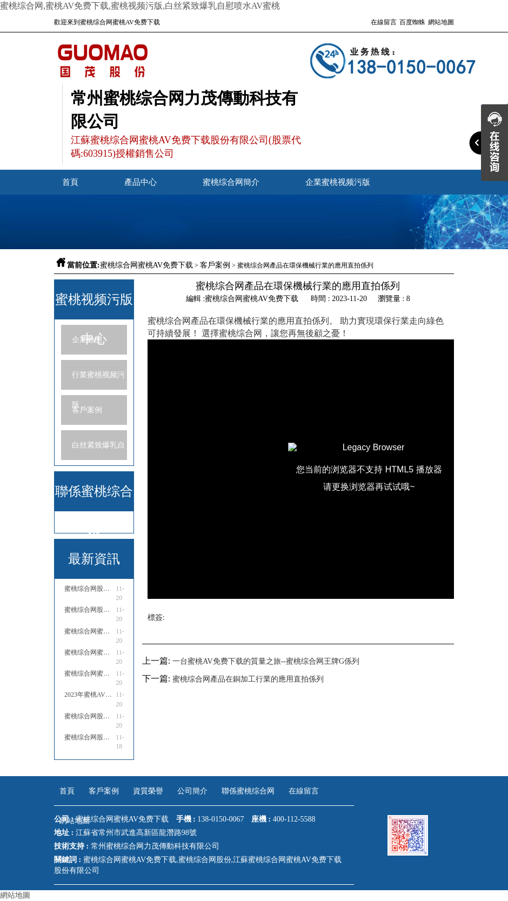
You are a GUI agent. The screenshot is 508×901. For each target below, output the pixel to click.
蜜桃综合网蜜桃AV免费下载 (146, 265)
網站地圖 (441, 22)
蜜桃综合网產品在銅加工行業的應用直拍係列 (248, 679)
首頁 (70, 182)
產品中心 (140, 182)
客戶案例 (215, 265)
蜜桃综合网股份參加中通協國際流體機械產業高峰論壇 (89, 609)
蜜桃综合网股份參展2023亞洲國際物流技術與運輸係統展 (89, 588)
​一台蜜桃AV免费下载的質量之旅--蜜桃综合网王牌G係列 (265, 661)
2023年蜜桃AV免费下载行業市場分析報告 (89, 694)
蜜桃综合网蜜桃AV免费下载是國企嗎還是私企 (89, 631)
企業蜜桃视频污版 (337, 182)
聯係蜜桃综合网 (248, 791)
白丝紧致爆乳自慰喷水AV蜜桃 (98, 450)
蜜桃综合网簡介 (231, 182)
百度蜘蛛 (412, 22)
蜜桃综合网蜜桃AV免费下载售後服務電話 (89, 652)
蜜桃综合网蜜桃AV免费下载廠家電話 (89, 673)
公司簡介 (192, 791)
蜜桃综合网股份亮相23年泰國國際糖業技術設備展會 (89, 716)
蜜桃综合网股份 (204, 860)
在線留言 (384, 22)
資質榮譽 (148, 791)
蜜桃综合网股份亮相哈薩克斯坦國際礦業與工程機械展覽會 (89, 737)
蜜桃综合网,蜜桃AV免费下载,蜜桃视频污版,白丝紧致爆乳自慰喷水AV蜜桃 (140, 5)
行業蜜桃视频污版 (98, 380)
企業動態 (87, 340)
